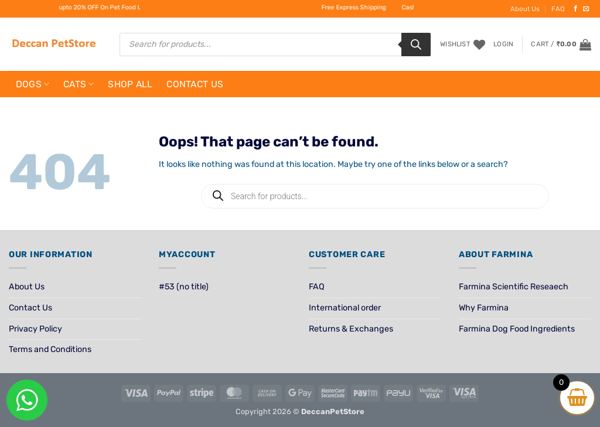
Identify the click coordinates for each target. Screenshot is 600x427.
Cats (78, 84)
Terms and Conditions (50, 349)
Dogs (33, 84)
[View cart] (561, 44)
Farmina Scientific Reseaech (513, 287)
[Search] (416, 44)
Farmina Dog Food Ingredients (517, 329)
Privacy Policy (35, 329)
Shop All (130, 84)
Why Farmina (484, 308)
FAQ (558, 9)
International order (345, 308)
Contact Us (194, 84)
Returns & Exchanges (351, 329)
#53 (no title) (184, 287)
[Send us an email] (586, 8)
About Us (525, 9)
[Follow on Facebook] (575, 8)
